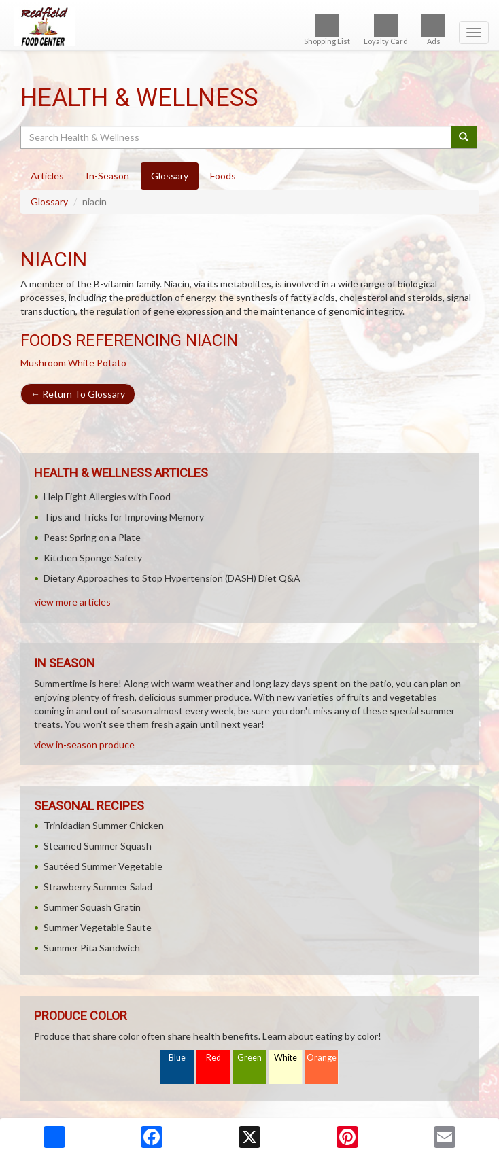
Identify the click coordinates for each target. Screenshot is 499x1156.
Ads (433, 30)
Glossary (49, 201)
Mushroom (43, 362)
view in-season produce (84, 744)
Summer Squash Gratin (92, 907)
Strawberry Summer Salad (98, 886)
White (285, 1058)
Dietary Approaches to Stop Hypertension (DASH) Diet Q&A (172, 578)
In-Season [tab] (107, 175)
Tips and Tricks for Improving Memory (124, 517)
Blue (177, 1058)
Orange (322, 1058)
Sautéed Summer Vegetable (103, 866)
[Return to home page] (249, 26)
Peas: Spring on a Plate (92, 537)
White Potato (97, 362)
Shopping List (327, 30)
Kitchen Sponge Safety (93, 557)
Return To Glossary (78, 394)
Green (249, 1058)
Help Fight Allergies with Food (107, 496)
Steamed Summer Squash (98, 846)
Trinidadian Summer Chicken (104, 825)
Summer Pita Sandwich (92, 947)
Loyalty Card (386, 30)
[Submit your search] (464, 137)
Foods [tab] (223, 175)
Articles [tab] (47, 175)
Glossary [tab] (169, 175)
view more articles (72, 602)
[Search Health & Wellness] (236, 137)
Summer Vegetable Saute (98, 927)
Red (213, 1058)
